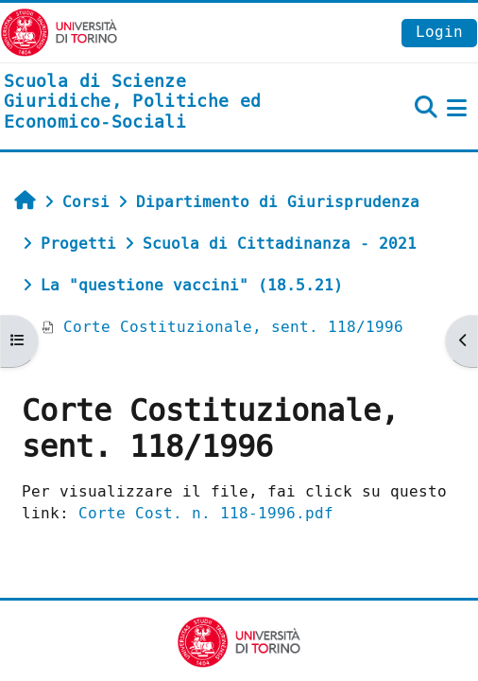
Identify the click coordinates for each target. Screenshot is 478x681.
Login (439, 32)
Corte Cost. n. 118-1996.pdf (205, 513)
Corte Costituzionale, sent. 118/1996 (222, 327)
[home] (159, 102)
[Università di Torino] (59, 32)
